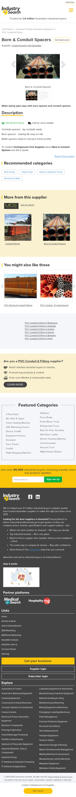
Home (4, 616)
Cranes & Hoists (8, 712)
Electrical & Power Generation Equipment (35, 29)
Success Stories (8, 649)
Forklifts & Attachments (12, 739)
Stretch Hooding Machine (53, 438)
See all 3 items (27, 205)
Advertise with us (9, 644)
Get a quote (38, 791)
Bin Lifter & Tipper (15, 418)
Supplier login (38, 669)
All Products (7, 29)
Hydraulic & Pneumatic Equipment (17, 744)
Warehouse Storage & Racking (53, 745)
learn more (15, 384)
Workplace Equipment (49, 763)
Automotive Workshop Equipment (16, 693)
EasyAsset (35, 549)
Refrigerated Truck (49, 426)
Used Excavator (48, 443)
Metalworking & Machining (51, 703)
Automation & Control (11, 689)
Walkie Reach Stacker (51, 451)
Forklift (9, 448)
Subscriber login (38, 676)
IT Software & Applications (13, 766)
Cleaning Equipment (10, 698)
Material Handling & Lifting (51, 698)
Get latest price (62, 40)
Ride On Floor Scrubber (52, 430)
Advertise (70, 2)
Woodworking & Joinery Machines (54, 759)
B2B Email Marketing (11, 635)
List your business (38, 661)
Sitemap (5, 654)
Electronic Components (12, 725)
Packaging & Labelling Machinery (54, 712)
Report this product (64, 156)
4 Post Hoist (12, 414)
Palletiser (44, 413)
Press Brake (46, 417)
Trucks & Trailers (46, 740)
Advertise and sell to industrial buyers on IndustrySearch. (32, 557)
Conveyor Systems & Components (17, 707)
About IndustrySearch (11, 625)
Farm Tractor (12, 444)
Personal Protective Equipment (53, 721)
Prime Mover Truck (49, 421)
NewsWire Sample (9, 640)
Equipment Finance (16, 435)
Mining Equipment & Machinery (53, 707)
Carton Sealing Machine (18, 422)
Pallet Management (48, 717)
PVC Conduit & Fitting (12, 32)
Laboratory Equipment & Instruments (56, 689)
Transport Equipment (48, 735)
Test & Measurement (48, 730)
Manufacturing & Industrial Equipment (56, 693)
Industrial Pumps (9, 757)
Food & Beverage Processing (14, 734)
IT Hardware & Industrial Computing (17, 762)
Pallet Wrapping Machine (18, 452)
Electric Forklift (13, 431)
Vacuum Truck (47, 447)
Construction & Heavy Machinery (16, 703)
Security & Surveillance (49, 726)
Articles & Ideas (8, 621)
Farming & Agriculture (11, 730)
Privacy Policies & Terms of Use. (60, 777)
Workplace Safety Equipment (52, 768)
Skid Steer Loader (49, 434)
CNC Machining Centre (17, 427)
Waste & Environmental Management (56, 749)
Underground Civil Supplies (26, 45)
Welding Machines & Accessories (54, 754)
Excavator (11, 440)
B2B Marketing (8, 630)
